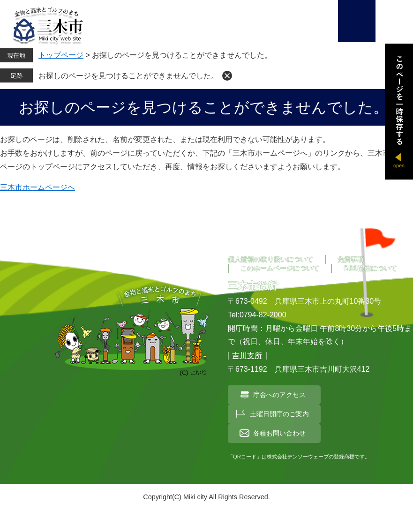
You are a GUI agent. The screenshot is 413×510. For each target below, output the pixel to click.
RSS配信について (370, 268)
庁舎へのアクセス (279, 394)
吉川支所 (247, 356)
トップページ (60, 55)
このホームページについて (279, 268)
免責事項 (351, 259)
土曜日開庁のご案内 (279, 414)
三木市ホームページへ (37, 187)
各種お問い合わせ (279, 433)
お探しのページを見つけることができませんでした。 (128, 76)
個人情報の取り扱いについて (270, 259)
